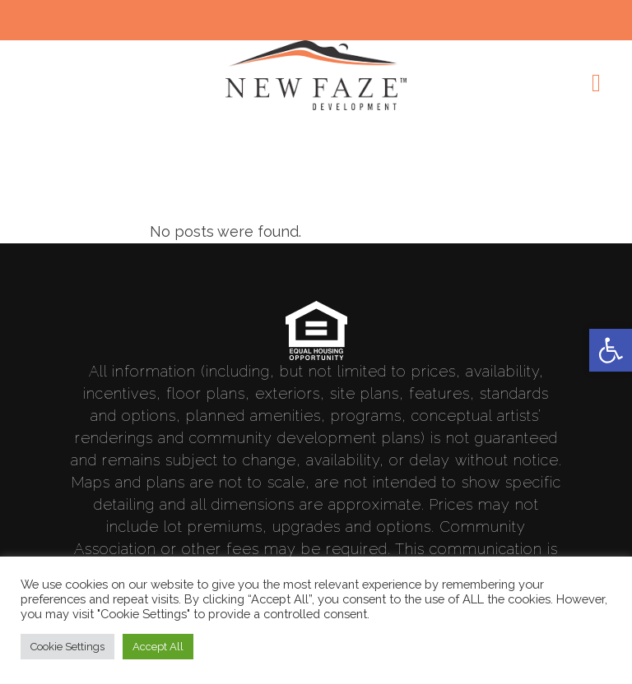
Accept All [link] (158, 646)
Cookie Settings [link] (67, 646)
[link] (610, 350)
